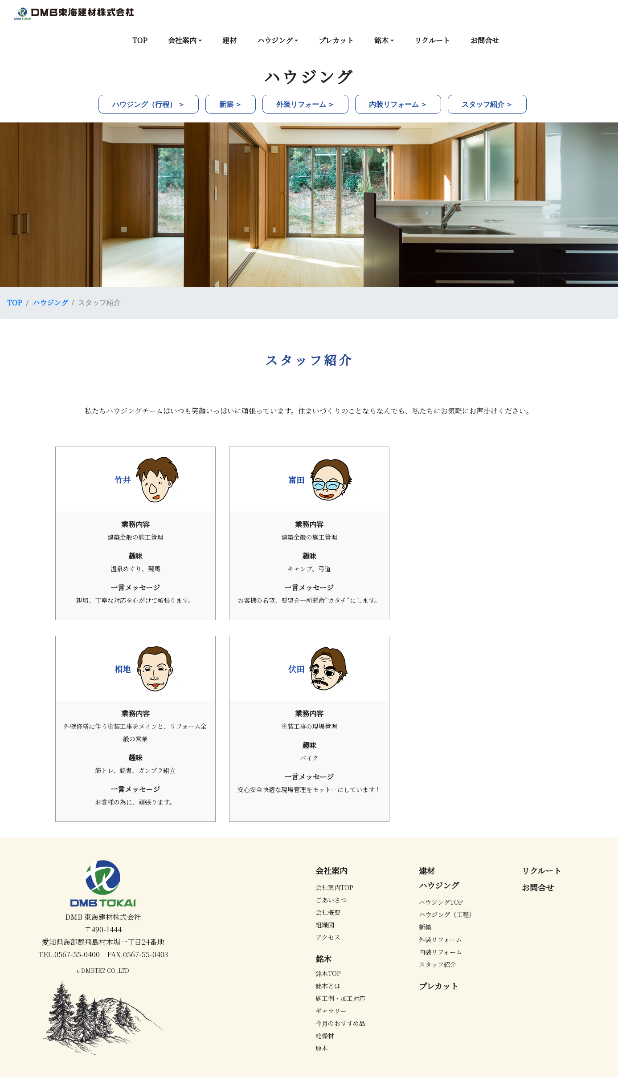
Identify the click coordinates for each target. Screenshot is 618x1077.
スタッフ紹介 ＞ (487, 104)
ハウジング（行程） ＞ (148, 104)
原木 (321, 1048)
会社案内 (182, 40)
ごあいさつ (331, 899)
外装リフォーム (440, 939)
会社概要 (327, 912)
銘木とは (327, 985)
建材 (229, 40)
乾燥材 (324, 1035)
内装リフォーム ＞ (398, 104)
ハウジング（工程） (447, 914)
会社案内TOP (334, 887)
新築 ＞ (230, 104)
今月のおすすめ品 (340, 1023)
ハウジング (275, 40)
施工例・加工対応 (340, 998)
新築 (425, 927)
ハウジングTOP (441, 902)
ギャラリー (331, 1010)
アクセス (327, 937)
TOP (139, 40)
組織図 (324, 924)
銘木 (381, 40)
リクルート (432, 40)
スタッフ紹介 (437, 964)
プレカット (336, 40)
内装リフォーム (440, 951)
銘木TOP (328, 973)
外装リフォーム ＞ (305, 104)
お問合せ (485, 40)
